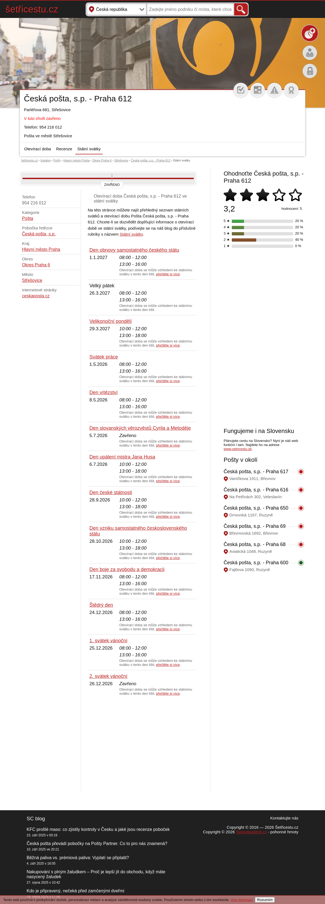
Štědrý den (101, 605)
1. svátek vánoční (108, 640)
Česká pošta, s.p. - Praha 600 (256, 562)
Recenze (64, 148)
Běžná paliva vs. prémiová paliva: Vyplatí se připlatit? (78, 857)
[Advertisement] (142, 744)
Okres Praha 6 (102, 160)
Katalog (45, 160)
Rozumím (265, 900)
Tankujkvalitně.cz (251, 832)
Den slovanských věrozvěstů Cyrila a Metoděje (140, 428)
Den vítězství (103, 392)
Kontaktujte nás (284, 818)
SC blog (36, 818)
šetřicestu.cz (31, 9)
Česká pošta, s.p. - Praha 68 (255, 544)
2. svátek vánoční (108, 676)
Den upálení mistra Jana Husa (122, 457)
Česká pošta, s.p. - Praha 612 (151, 160)
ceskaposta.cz (35, 296)
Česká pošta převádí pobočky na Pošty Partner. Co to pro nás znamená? (97, 843)
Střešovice (121, 160)
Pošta (27, 218)
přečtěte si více (168, 274)
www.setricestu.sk (238, 449)
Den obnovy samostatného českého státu (134, 250)
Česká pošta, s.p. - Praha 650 (256, 508)
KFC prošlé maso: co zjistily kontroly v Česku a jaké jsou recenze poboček (98, 829)
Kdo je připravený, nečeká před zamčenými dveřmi (75, 891)
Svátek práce (103, 357)
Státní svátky (89, 148)
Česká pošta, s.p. (39, 234)
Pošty (57, 160)
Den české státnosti (110, 492)
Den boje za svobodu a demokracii (126, 569)
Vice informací (242, 900)
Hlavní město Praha (76, 160)
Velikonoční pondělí (110, 321)
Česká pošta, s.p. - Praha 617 (256, 471)
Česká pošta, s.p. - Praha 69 (255, 526)
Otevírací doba (37, 148)
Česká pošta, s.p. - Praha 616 (256, 489)
